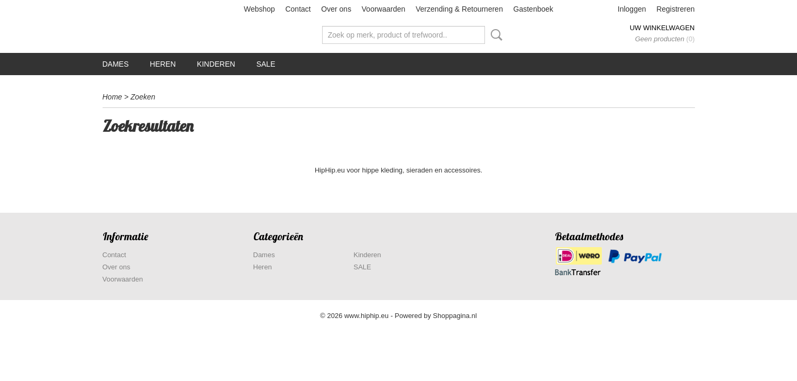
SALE (266, 64)
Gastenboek (534, 9)
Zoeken (494, 35)
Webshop (259, 9)
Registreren (675, 9)
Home (112, 97)
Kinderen (216, 64)
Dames (116, 64)
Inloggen (632, 9)
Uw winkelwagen (662, 28)
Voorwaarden (384, 9)
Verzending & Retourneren (459, 9)
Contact (297, 9)
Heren (163, 64)
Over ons (336, 9)
